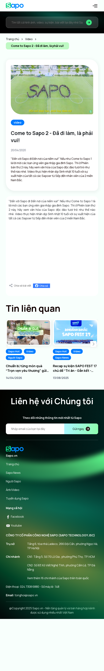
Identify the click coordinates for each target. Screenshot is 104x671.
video (17, 122)
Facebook (15, 517)
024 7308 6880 (29, 587)
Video (29, 351)
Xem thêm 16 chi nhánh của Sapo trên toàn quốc (58, 578)
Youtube (14, 525)
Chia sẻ (41, 285)
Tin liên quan (33, 308)
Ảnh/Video (12, 490)
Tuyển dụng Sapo (17, 498)
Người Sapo (15, 357)
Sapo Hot (14, 351)
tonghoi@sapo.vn (26, 595)
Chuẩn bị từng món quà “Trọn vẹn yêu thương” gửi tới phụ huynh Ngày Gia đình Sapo (27, 368)
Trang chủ (12, 464)
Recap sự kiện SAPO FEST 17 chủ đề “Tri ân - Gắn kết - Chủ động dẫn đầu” (75, 368)
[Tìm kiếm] (89, 22)
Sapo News (62, 357)
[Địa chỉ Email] (52, 428)
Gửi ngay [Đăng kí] (81, 429)
